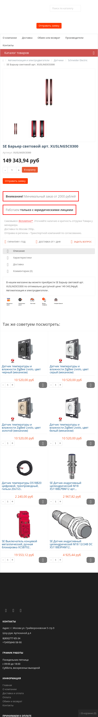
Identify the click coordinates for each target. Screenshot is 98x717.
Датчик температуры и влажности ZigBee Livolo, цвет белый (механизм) (69, 427)
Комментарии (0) (19, 271)
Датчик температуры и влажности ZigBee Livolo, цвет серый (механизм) (69, 369)
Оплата (7, 697)
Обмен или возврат (49, 37)
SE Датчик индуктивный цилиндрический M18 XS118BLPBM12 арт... (65, 486)
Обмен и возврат (12, 701)
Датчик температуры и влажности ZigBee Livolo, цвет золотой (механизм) (21, 427)
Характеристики (19, 258)
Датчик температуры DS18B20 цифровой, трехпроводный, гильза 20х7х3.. (21, 486)
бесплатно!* (26, 221)
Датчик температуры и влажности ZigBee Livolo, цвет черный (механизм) (21, 369)
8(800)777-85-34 (11, 638)
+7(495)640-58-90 (12, 642)
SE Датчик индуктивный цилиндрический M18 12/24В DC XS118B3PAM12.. (71, 544)
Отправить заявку (49, 25)
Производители (74, 37)
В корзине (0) (88, 713)
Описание (15, 251)
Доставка (27, 37)
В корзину (30, 169)
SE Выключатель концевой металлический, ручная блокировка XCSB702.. (19, 544)
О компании (10, 37)
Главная (7, 685)
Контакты (8, 45)
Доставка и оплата (13, 693)
